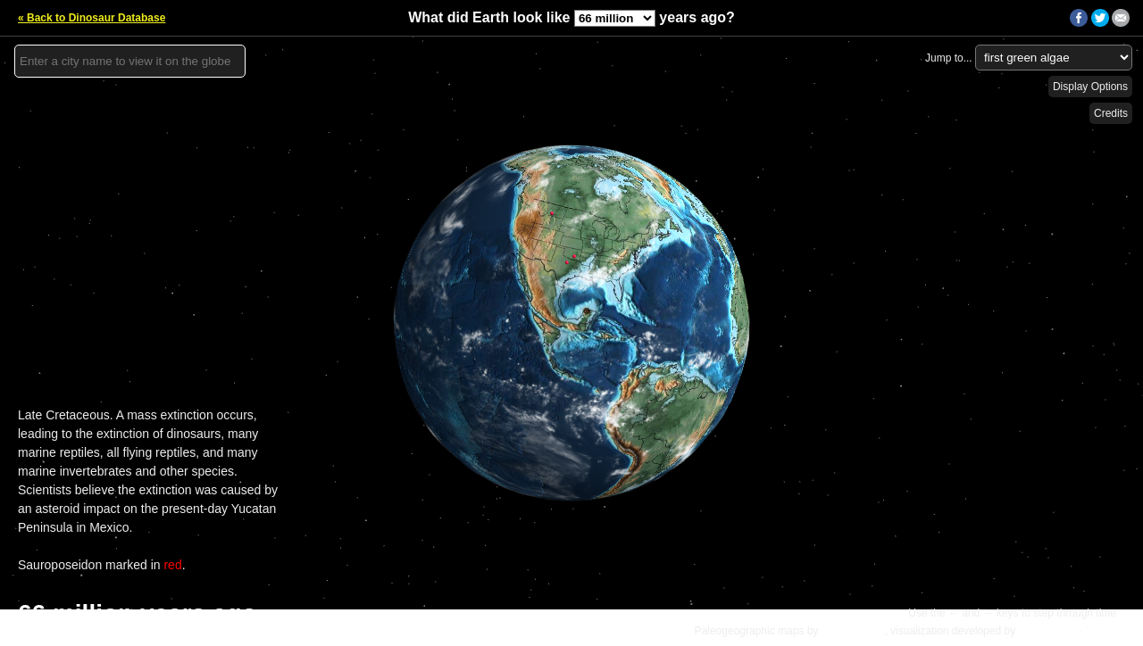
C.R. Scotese (853, 631)
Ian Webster (1046, 631)
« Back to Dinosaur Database (91, 18)
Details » (1109, 631)
